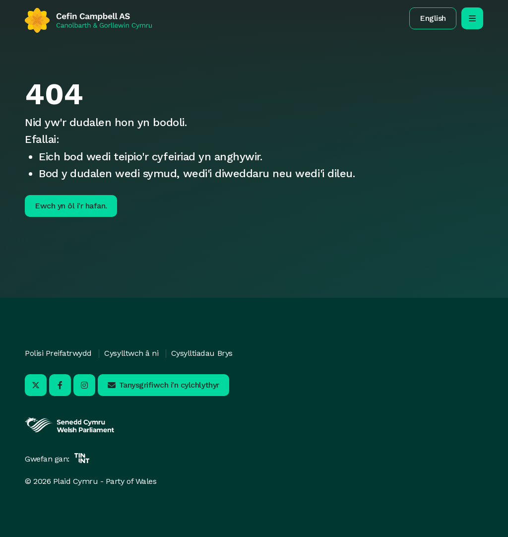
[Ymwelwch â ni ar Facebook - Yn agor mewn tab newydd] (60, 385)
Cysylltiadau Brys (202, 353)
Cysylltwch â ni (131, 353)
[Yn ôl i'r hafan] (88, 20)
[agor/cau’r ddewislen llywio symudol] (472, 18)
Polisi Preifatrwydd (58, 353)
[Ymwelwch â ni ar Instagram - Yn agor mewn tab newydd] (84, 385)
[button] (432, 18)
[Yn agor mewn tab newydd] (69, 431)
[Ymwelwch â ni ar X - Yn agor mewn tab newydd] (36, 385)
